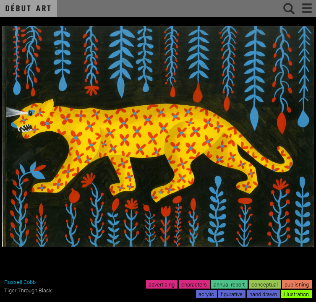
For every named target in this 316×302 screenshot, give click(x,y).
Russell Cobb (20, 282)
